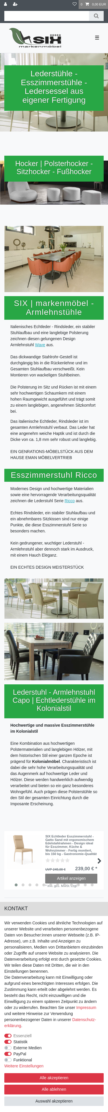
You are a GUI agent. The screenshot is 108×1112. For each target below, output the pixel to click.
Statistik (21, 1041)
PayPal (20, 1054)
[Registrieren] (16, 4)
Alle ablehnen (54, 1089)
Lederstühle (52, 73)
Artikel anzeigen (71, 878)
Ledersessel (46, 91)
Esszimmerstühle (51, 82)
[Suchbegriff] (46, 16)
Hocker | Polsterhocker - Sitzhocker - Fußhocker (54, 167)
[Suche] (96, 16)
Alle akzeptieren (54, 1077)
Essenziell (23, 1035)
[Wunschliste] (75, 4)
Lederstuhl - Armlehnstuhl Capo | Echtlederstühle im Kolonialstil (54, 700)
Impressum (86, 1007)
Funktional (23, 1060)
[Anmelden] (6, 4)
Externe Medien (28, 1048)
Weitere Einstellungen (23, 1066)
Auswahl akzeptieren (54, 1101)
